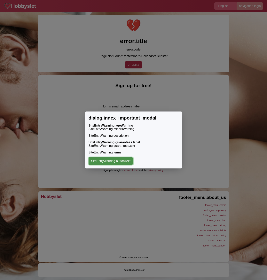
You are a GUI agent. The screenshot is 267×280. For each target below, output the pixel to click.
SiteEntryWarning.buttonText (110, 161)
